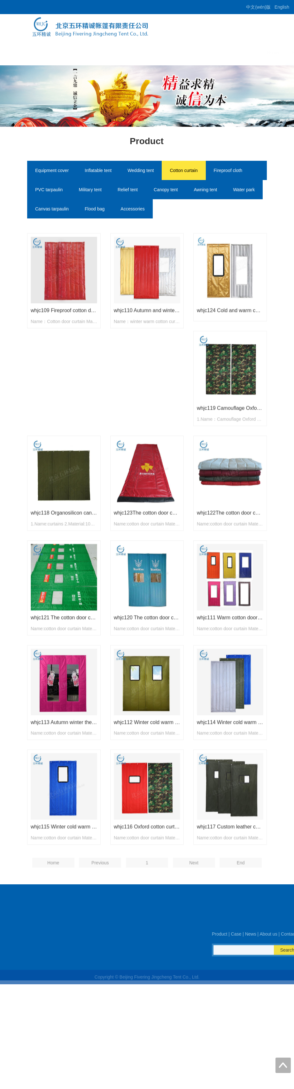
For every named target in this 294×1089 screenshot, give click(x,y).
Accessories (132, 209)
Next (193, 900)
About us (220, 52)
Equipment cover (52, 171)
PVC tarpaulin (49, 190)
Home (117, 52)
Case (169, 52)
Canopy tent (166, 190)
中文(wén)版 (258, 7)
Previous (100, 900)
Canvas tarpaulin (52, 209)
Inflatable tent (98, 171)
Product (143, 52)
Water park (244, 190)
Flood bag (94, 209)
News (192, 52)
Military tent (90, 190)
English (282, 7)
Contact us (252, 52)
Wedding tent (141, 171)
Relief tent (128, 190)
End (241, 900)
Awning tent (205, 190)
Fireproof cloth (228, 171)
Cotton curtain (183, 171)
